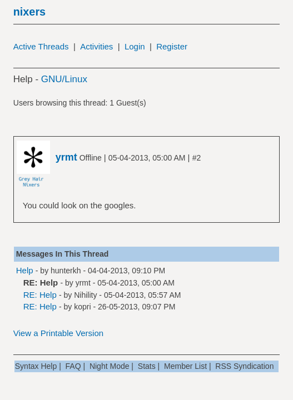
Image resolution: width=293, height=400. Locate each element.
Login (135, 46)
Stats (147, 366)
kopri (82, 306)
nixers (29, 12)
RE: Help (40, 294)
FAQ (73, 366)
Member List (185, 366)
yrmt (83, 282)
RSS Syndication (244, 366)
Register (171, 46)
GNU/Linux (64, 79)
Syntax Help (36, 366)
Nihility (85, 295)
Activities (96, 46)
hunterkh (66, 270)
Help (24, 270)
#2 (196, 157)
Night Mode (110, 366)
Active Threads (41, 46)
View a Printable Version (58, 333)
